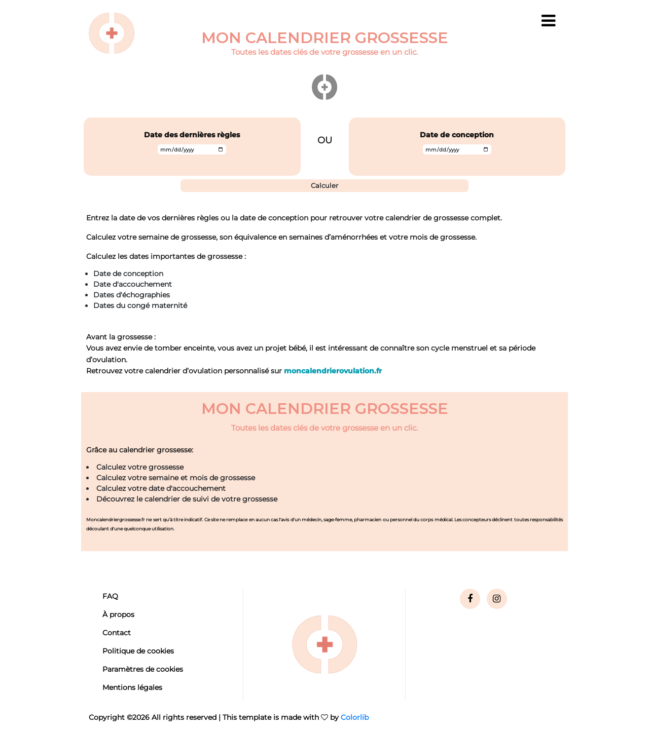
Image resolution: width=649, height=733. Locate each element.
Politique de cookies (138, 650)
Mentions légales (132, 687)
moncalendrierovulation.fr (333, 370)
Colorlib (355, 717)
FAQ (110, 596)
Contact (116, 632)
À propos (118, 614)
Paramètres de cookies (142, 669)
